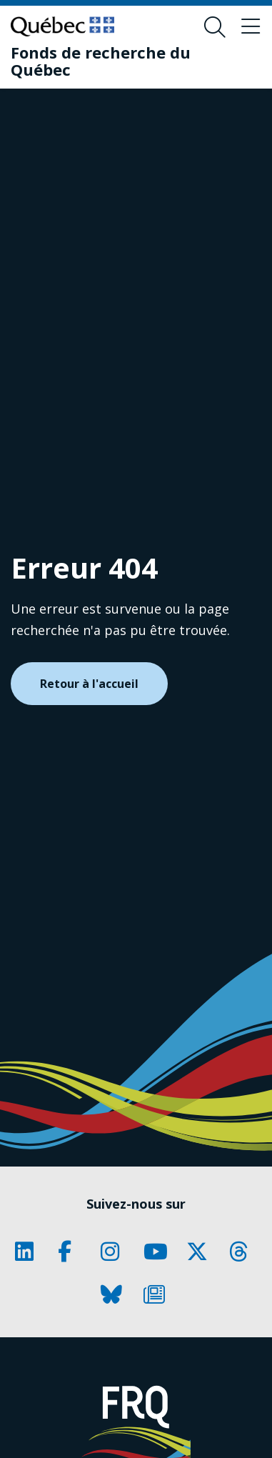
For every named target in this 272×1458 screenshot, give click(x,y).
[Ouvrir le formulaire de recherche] (215, 27)
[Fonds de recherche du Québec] (125, 61)
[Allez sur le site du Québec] (62, 26)
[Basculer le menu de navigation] (250, 27)
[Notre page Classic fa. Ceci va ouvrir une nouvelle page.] (29, 1251)
